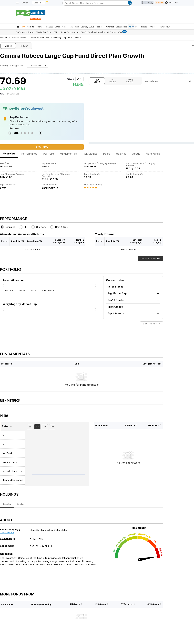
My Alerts (147, 2)
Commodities (121, 27)
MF (131, 27)
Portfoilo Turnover (12, 471)
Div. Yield (7, 453)
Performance (29, 153)
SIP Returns (112, 80)
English (25, 3)
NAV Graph (96, 81)
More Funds (153, 153)
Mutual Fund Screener (70, 32)
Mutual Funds (36, 37)
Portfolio (100, 27)
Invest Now (165, 27)
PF (137, 27)
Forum (145, 27)
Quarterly (38, 227)
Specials (38, 3)
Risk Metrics (90, 153)
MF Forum (111, 32)
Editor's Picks (60, 27)
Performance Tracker (25, 32)
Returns (15, 128)
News (41, 27)
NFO (122, 32)
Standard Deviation (12, 480)
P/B (3, 444)
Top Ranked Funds (44, 32)
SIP (23, 227)
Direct (8, 45)
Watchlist (110, 27)
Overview (9, 153)
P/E (3, 435)
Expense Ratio (10, 462)
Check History (7, 533)
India (77, 27)
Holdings (121, 153)
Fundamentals (68, 153)
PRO (23, 27)
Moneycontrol (21, 37)
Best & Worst (60, 227)
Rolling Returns (132, 80)
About (136, 153)
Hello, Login (173, 2)
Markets (31, 27)
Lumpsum (7, 227)
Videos (154, 27)
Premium (159, 2)
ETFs (56, 32)
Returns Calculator (150, 258)
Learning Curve (87, 27)
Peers (106, 153)
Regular (24, 45)
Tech (70, 27)
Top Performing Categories (93, 32)
